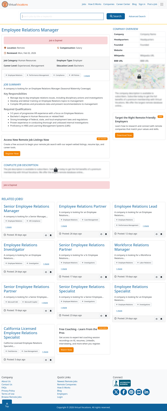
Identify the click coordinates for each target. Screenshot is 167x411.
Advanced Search (137, 16)
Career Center (123, 4)
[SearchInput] (62, 16)
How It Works (94, 4)
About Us (6, 381)
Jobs (84, 4)
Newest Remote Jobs (67, 381)
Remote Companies (66, 384)
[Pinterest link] (131, 392)
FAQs (4, 387)
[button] (46, 235)
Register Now (12, 153)
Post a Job (152, 4)
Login (60, 397)
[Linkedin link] (146, 392)
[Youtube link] (139, 392)
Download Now (124, 135)
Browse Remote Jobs (12, 397)
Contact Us (7, 384)
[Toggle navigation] (161, 4)
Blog (134, 4)
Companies (108, 4)
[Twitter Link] (116, 392)
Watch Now (66, 349)
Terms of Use (8, 393)
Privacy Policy (8, 390)
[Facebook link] (123, 392)
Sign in (142, 4)
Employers (62, 393)
